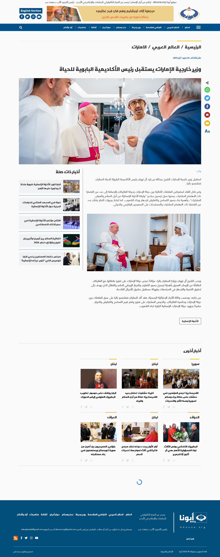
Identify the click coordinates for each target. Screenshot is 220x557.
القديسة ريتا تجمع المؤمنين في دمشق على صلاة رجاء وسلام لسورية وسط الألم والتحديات (180, 397)
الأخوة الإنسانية (190, 321)
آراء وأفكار (68, 27)
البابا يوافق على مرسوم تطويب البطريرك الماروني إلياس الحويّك (98, 395)
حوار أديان (106, 27)
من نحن (190, 539)
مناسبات (82, 27)
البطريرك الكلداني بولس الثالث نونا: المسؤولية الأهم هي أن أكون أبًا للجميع (181, 450)
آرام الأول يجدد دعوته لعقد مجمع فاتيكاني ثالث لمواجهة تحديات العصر (139, 450)
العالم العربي (173, 27)
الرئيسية (193, 46)
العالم (187, 27)
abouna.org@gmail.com (65, 529)
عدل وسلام (121, 27)
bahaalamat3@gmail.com (32, 529)
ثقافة (94, 27)
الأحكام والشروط (167, 551)
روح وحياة (136, 27)
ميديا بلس (17, 551)
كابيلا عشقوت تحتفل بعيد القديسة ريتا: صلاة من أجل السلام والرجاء (139, 397)
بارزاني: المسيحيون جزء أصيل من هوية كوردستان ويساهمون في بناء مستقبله (98, 450)
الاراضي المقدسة (153, 27)
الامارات (139, 46)
